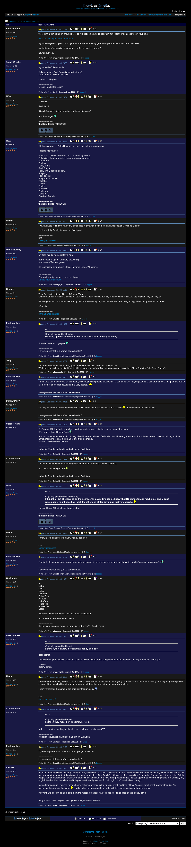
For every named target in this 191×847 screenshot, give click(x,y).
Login (27, 15)
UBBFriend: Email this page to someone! (24, 22)
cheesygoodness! (47, 240)
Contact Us (88, 832)
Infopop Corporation (100, 841)
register (35, 15)
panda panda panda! (48, 314)
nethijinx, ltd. (102, 832)
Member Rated (11, 36)
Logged (86, 58)
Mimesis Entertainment (49, 279)
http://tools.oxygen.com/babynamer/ (55, 38)
